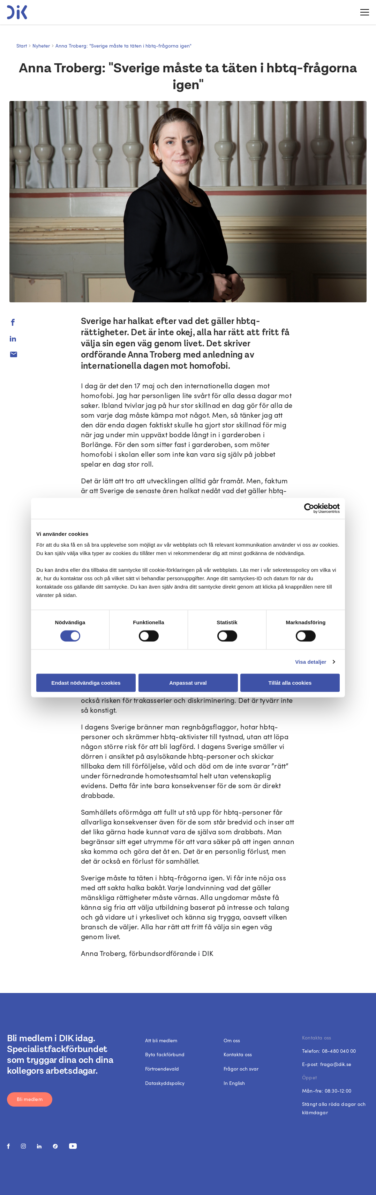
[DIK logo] (17, 12)
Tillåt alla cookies (290, 683)
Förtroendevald (162, 1068)
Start (21, 45)
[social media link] (8, 1146)
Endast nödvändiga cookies (85, 683)
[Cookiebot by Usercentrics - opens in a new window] (309, 508)
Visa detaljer (310, 661)
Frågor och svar (241, 1068)
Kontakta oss (238, 1054)
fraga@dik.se (335, 1064)
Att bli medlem (161, 1040)
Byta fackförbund (165, 1054)
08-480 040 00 (339, 1051)
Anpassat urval (188, 683)
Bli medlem (30, 1099)
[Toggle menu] (362, 12)
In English (234, 1083)
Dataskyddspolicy (165, 1083)
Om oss (232, 1040)
